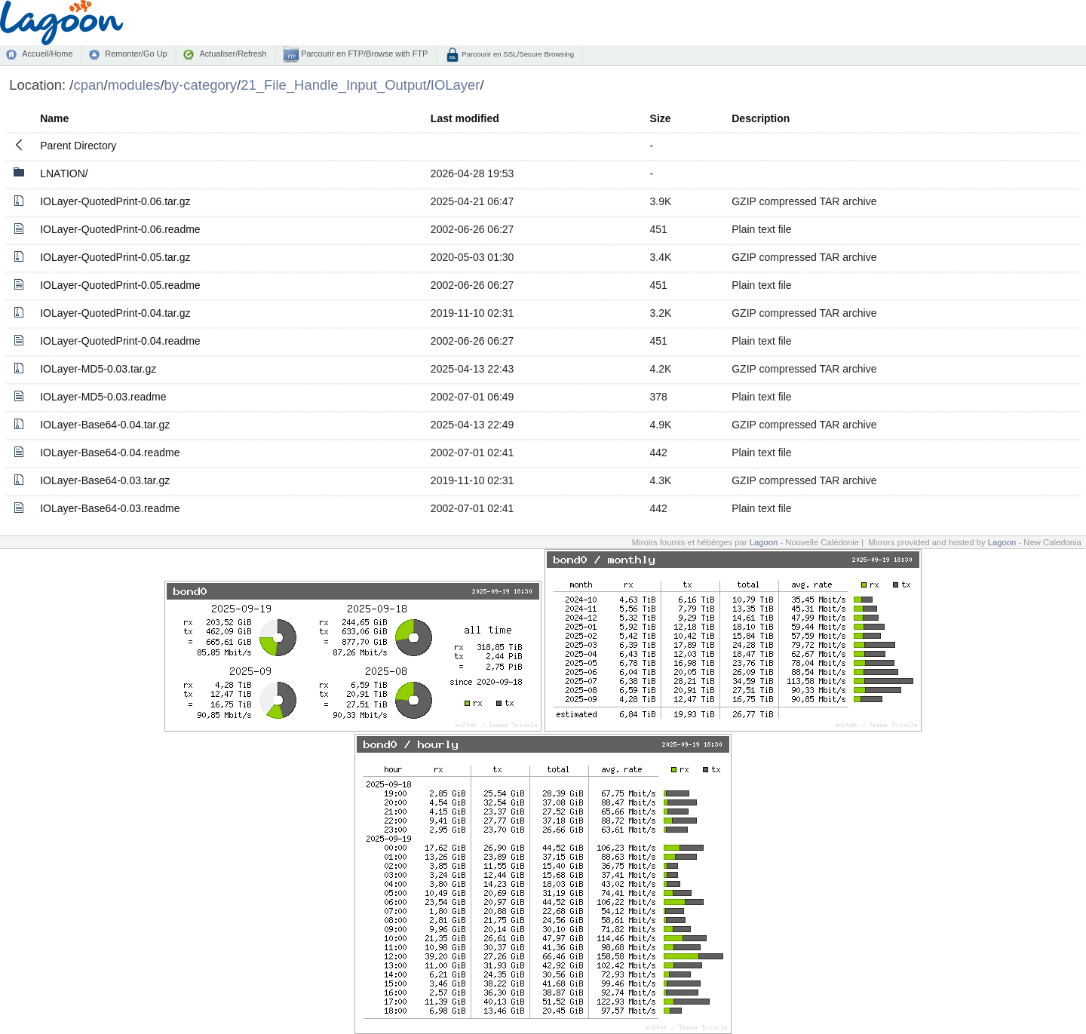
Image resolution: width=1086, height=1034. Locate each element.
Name (54, 118)
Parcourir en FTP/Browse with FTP (363, 53)
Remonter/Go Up (136, 53)
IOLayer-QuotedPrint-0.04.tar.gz (115, 313)
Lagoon (764, 542)
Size (660, 118)
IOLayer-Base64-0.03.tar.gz (105, 480)
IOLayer (455, 85)
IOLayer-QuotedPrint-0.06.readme (120, 229)
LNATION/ (64, 173)
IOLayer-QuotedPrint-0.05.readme (120, 285)
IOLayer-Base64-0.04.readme (109, 452)
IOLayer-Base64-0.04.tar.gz (105, 425)
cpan (88, 85)
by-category (201, 85)
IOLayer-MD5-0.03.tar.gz (98, 369)
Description (761, 118)
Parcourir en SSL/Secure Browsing (517, 54)
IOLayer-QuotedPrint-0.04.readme (120, 341)
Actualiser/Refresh (232, 53)
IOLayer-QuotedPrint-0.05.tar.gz (115, 257)
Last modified (465, 118)
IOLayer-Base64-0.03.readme (109, 508)
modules (134, 85)
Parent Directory (78, 146)
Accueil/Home (47, 53)
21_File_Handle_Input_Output (333, 85)
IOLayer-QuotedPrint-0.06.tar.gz (115, 201)
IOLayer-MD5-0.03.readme (103, 397)
